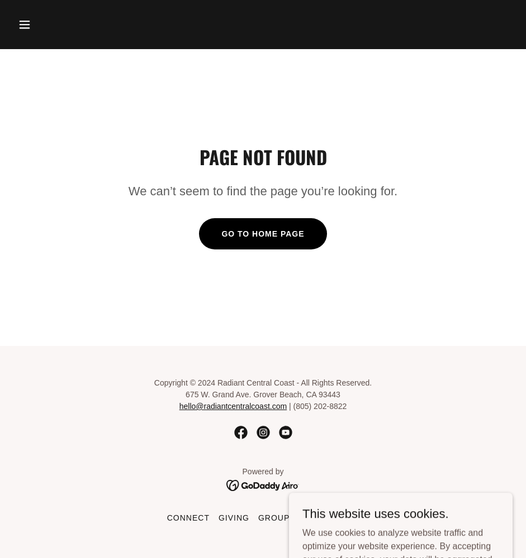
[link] (241, 432)
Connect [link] (188, 517)
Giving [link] (234, 517)
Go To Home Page (262, 233)
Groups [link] (277, 517)
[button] (50, 24)
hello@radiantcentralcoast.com (233, 406)
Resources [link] (332, 517)
